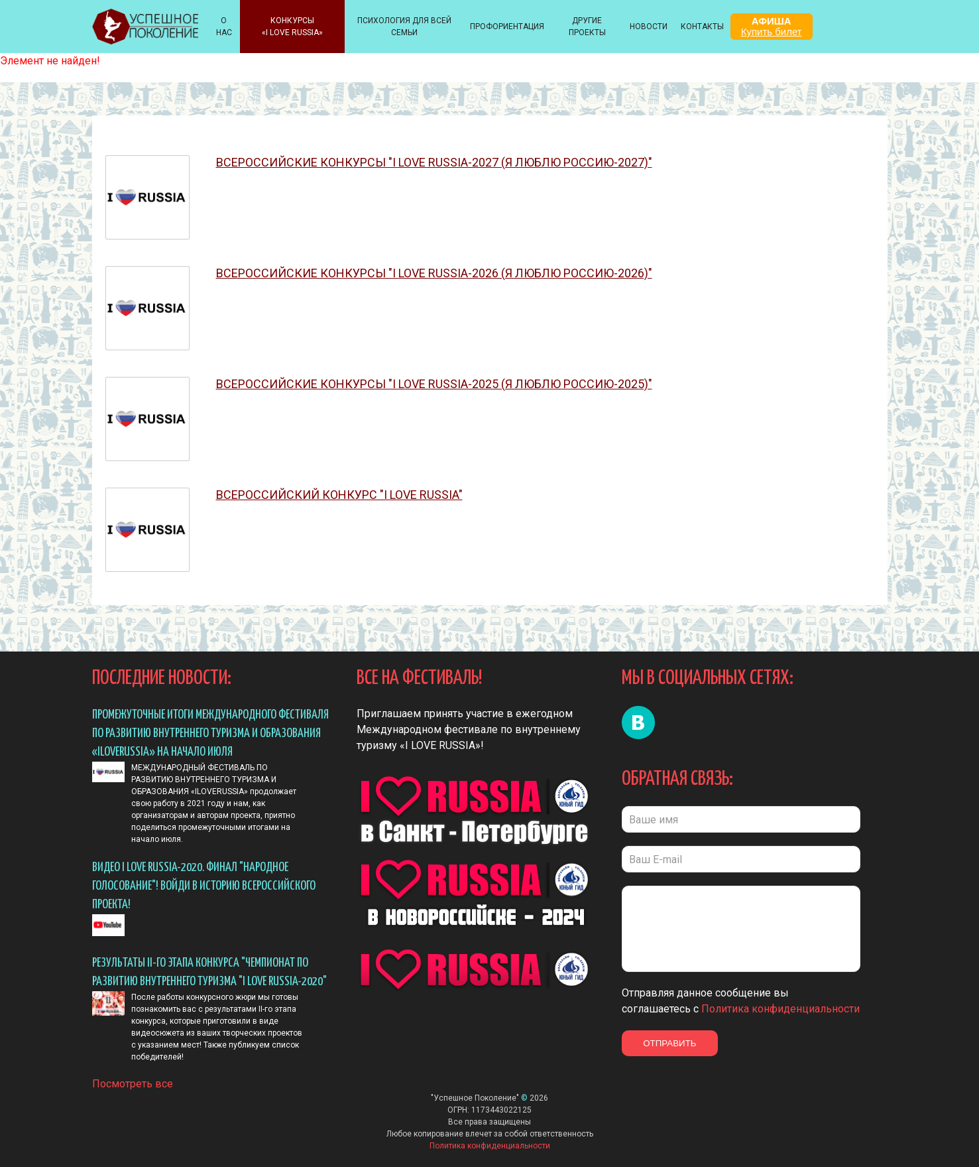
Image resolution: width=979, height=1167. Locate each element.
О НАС (224, 26)
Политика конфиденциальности (780, 1008)
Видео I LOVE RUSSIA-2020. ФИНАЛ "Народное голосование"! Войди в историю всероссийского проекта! (204, 886)
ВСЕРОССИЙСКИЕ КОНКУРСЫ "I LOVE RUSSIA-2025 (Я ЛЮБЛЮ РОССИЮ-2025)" (434, 384)
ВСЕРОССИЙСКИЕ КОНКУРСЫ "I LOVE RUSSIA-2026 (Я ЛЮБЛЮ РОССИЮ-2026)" (434, 274)
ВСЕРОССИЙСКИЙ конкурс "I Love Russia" (339, 495)
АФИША (771, 26)
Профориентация (507, 26)
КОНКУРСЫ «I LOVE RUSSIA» (292, 26)
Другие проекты (587, 26)
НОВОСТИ (648, 26)
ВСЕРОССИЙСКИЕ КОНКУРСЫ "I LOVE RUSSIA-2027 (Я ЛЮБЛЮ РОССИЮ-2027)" (434, 163)
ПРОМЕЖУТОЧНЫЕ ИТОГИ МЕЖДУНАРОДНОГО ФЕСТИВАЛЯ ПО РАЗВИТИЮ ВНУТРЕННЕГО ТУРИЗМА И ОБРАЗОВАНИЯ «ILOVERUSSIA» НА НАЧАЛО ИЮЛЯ (210, 733)
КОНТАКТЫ (702, 26)
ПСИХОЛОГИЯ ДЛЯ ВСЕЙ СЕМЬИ (404, 26)
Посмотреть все (132, 1079)
